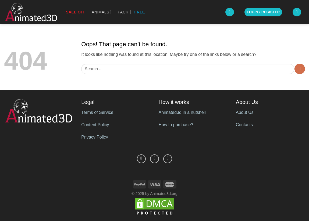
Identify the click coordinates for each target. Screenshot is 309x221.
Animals (102, 12)
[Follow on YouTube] (167, 158)
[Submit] (299, 69)
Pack (123, 12)
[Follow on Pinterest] (154, 158)
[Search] (229, 12)
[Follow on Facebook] (141, 158)
